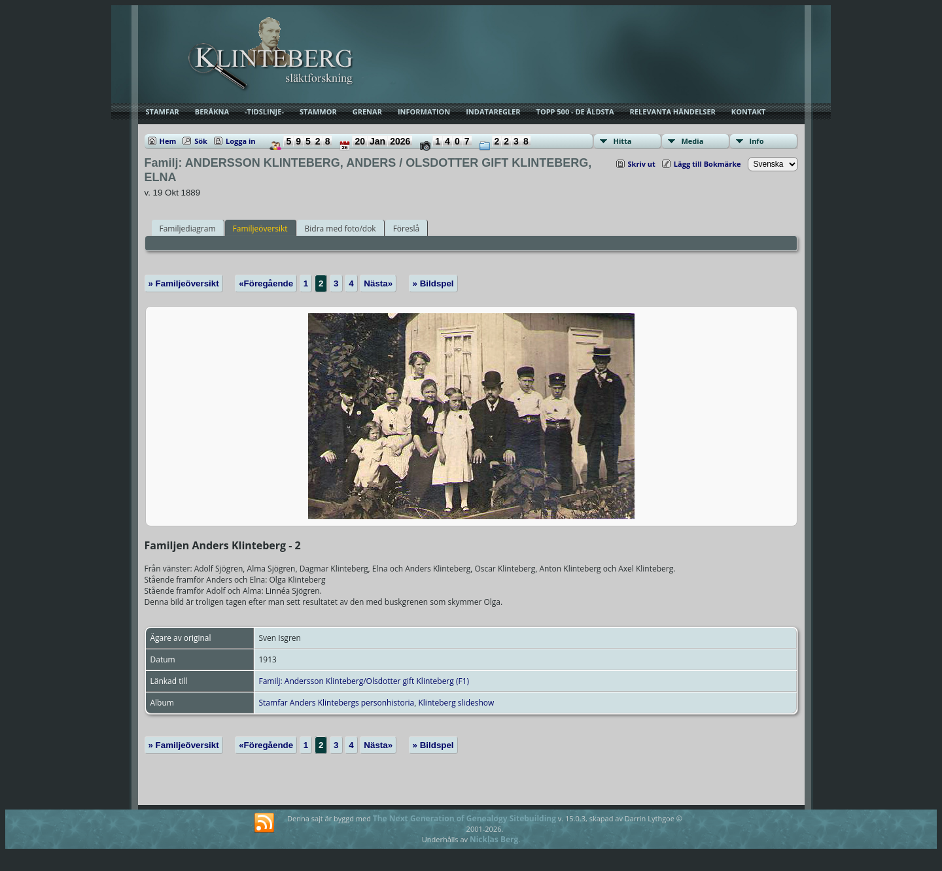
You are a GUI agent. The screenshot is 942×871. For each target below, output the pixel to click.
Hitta (623, 141)
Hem (168, 141)
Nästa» (378, 283)
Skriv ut (641, 164)
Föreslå (406, 228)
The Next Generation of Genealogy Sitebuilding (464, 818)
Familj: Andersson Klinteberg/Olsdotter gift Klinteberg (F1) (364, 681)
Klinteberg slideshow (456, 702)
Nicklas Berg (494, 839)
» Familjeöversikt (183, 283)
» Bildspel (433, 283)
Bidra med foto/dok (340, 228)
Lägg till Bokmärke (707, 164)
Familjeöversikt (260, 228)
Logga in (241, 141)
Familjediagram (188, 228)
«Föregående (266, 283)
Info (757, 141)
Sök (200, 141)
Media (693, 141)
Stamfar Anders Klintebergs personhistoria (337, 702)
